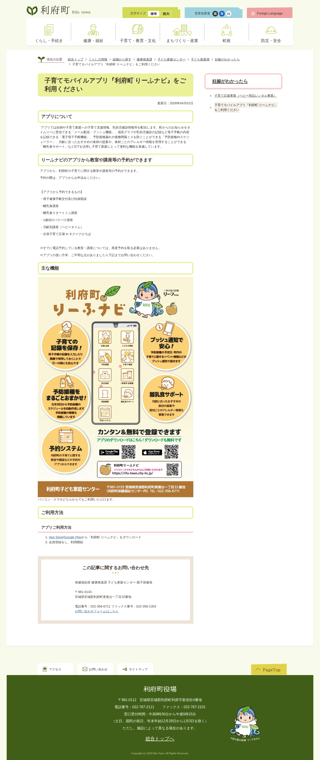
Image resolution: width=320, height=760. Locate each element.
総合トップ (75, 59)
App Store (56, 537)
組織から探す (122, 59)
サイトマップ (138, 669)
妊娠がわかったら (227, 59)
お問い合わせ (98, 669)
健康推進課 (144, 59)
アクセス (55, 669)
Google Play (72, 537)
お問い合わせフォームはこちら (96, 611)
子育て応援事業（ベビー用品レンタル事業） (245, 95)
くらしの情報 (98, 59)
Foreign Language (270, 13)
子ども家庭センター (172, 59)
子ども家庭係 (200, 59)
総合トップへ (160, 738)
